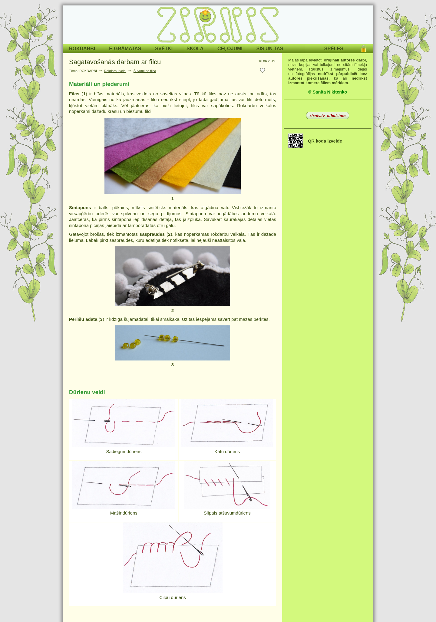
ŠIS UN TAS (269, 48)
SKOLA (195, 48)
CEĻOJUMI (230, 48)
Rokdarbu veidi (115, 71)
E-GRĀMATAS (125, 48)
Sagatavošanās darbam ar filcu (115, 62)
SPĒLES (333, 48)
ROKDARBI (82, 48)
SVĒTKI (164, 48)
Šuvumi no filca (145, 71)
